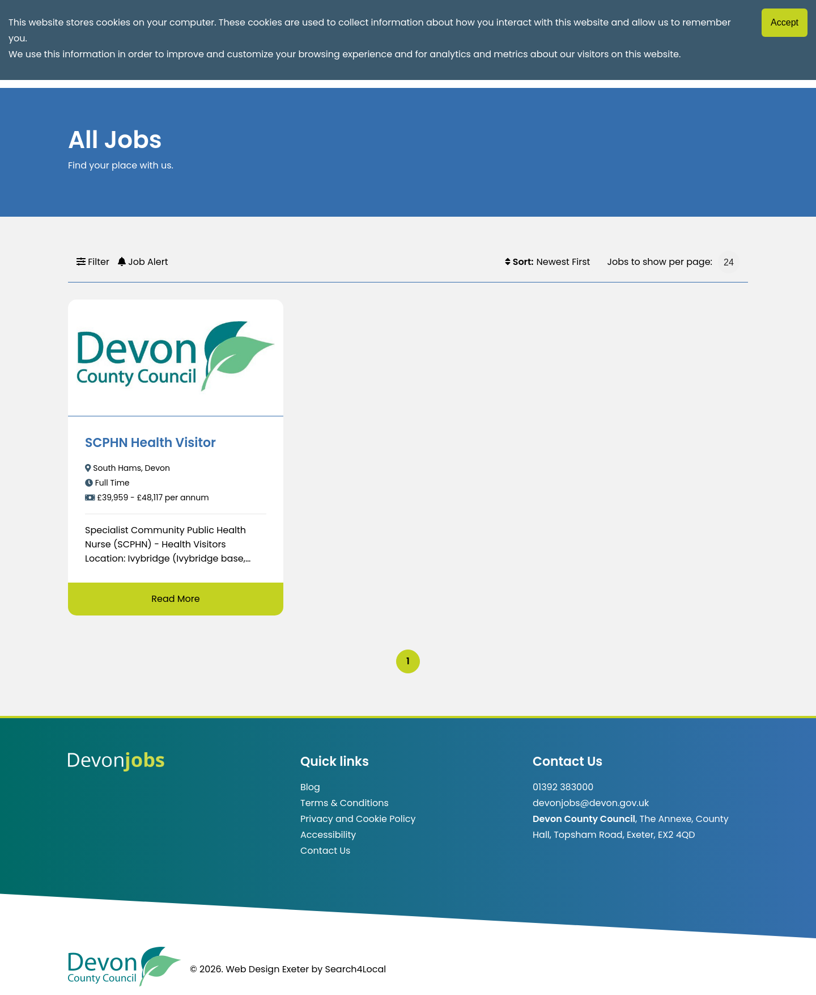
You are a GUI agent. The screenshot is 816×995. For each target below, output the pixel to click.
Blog (310, 787)
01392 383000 (563, 787)
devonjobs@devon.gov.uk (591, 803)
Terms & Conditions (344, 803)
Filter (92, 261)
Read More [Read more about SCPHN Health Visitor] (175, 598)
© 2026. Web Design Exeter (249, 969)
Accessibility (328, 834)
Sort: (519, 261)
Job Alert (143, 261)
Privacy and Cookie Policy (357, 818)
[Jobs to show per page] (729, 262)
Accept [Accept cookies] (784, 22)
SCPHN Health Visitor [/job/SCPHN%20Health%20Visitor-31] (150, 443)
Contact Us (325, 850)
